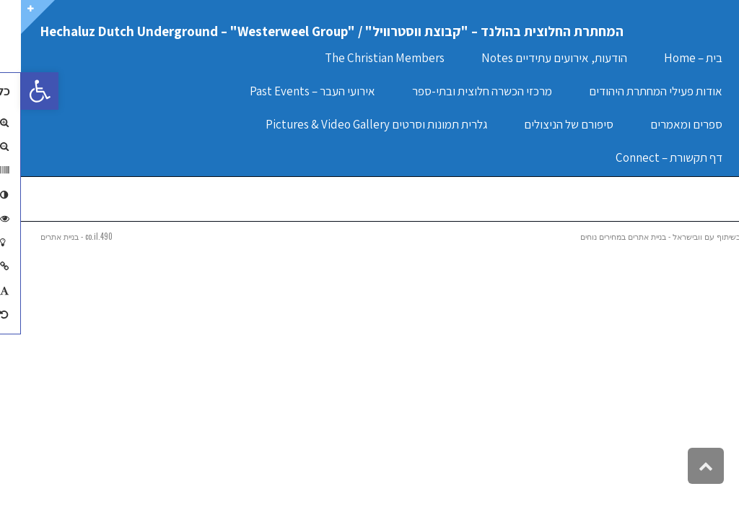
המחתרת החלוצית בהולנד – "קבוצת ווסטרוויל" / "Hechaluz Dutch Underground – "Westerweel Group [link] (311, 31)
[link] (19, 91)
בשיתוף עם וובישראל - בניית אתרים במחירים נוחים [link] (639, 236)
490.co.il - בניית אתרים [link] (55, 236)
